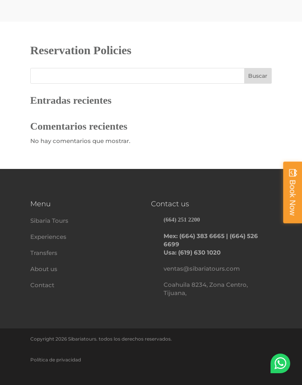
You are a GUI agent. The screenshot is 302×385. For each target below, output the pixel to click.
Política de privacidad (55, 360)
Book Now (292, 197)
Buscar (257, 75)
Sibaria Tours (49, 220)
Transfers (43, 253)
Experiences (48, 236)
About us (43, 269)
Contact (42, 285)
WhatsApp (280, 363)
